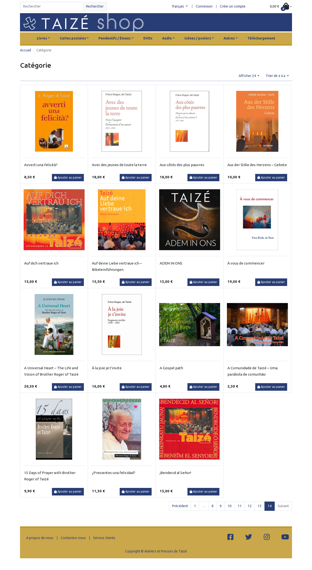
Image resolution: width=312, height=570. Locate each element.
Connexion (204, 6)
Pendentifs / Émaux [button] (114, 38)
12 (250, 506)
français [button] (178, 6)
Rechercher (95, 6)
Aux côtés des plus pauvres (182, 165)
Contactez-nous (73, 538)
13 (260, 506)
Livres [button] (42, 38)
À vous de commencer (245, 263)
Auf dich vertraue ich (41, 263)
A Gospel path (171, 368)
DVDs (147, 38)
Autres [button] (229, 38)
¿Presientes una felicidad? (113, 473)
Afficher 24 (248, 76)
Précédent (180, 506)
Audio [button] (167, 38)
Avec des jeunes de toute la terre (119, 165)
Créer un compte (232, 6)
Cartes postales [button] (73, 38)
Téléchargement (261, 38)
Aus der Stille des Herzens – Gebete (257, 165)
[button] (281, 6)
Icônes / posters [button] (198, 38)
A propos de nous (39, 538)
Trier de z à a (276, 76)
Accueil (25, 50)
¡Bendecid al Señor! (175, 473)
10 (230, 506)
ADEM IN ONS (171, 263)
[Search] (51, 6)
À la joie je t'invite (107, 368)
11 (240, 506)
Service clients (104, 538)
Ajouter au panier (68, 177)
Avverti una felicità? (41, 165)
